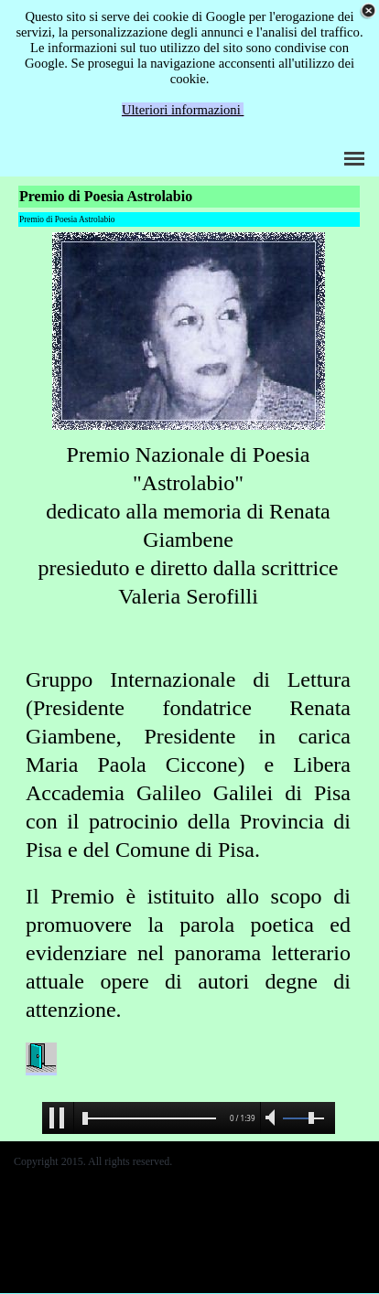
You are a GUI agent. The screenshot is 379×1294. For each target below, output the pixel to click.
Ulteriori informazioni (183, 109)
